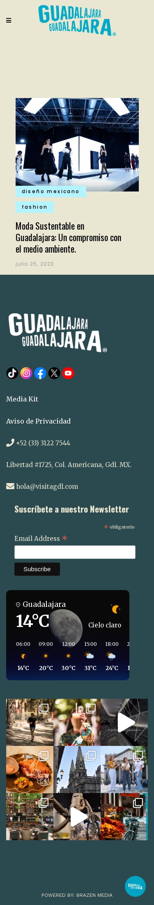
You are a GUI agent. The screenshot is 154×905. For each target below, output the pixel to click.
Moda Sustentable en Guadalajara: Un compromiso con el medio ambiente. (68, 237)
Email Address (40, 539)
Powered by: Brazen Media (77, 895)
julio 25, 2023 (35, 263)
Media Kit (22, 399)
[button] (20, 656)
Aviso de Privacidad (38, 421)
